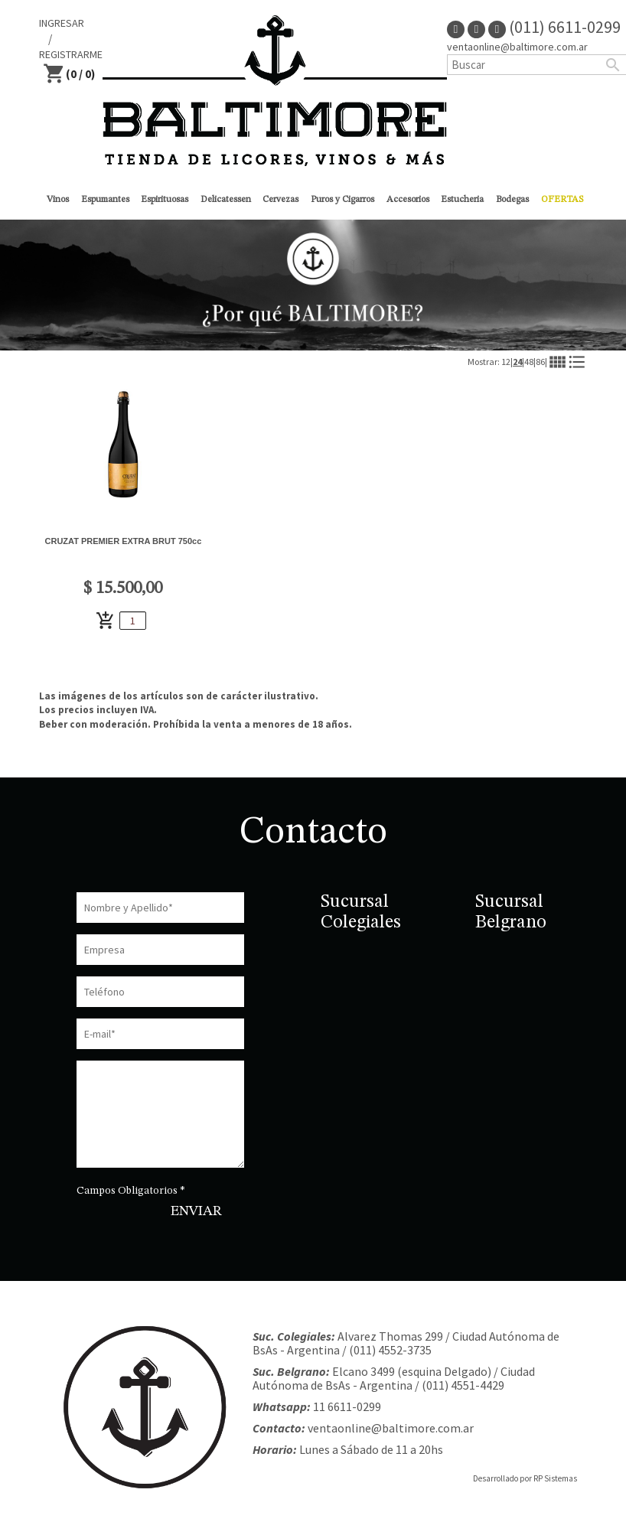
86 (540, 361)
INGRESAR (61, 23)
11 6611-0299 (347, 1406)
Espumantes (105, 199)
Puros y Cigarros (342, 199)
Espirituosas (164, 199)
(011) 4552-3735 (390, 1349)
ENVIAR (196, 1211)
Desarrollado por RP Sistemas (525, 1478)
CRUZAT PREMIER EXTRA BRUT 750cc (123, 541)
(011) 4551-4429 (463, 1385)
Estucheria (462, 199)
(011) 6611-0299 (554, 26)
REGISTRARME (71, 54)
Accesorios (407, 199)
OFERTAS (562, 199)
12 (505, 361)
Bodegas (512, 199)
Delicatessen (226, 199)
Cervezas (280, 199)
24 (517, 361)
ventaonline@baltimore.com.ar (391, 1428)
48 (528, 361)
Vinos (58, 199)
